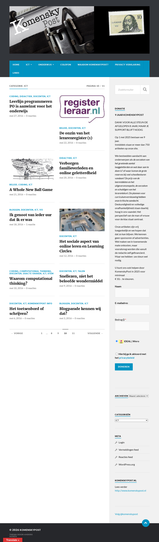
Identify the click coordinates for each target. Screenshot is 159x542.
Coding (13, 96)
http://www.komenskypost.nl (130, 490)
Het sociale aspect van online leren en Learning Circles (80, 254)
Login (122, 442)
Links (16, 73)
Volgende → (95, 349)
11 (73, 349)
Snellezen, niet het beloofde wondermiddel (77, 290)
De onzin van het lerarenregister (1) (77, 136)
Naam (118, 286)
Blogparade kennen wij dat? (78, 326)
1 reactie (30, 232)
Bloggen (14, 216)
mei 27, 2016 (16, 122)
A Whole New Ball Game (26, 193)
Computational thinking (35, 279)
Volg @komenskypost (126, 513)
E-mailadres (121, 302)
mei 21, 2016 (16, 201)
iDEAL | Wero (127, 341)
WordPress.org (127, 464)
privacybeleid (126, 357)
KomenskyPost (32, 529)
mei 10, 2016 (16, 302)
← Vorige (17, 349)
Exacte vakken (32, 281)
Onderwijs (45, 64)
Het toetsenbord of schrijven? (27, 326)
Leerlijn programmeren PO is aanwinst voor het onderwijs (29, 109)
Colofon (65, 64)
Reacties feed (126, 456)
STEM (51, 281)
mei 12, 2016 (66, 264)
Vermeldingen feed (129, 449)
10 (65, 349)
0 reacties (31, 122)
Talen (81, 279)
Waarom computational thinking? (23, 292)
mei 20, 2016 (66, 180)
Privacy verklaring (127, 64)
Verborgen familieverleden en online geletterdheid (79, 170)
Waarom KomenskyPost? (93, 64)
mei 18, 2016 (16, 232)
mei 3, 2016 (65, 334)
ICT (28, 64)
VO (41, 216)
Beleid (63, 128)
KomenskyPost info (40, 318)
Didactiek (26, 96)
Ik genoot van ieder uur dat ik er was (28, 224)
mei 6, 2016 (15, 334)
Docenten (39, 96)
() (124, 319)
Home (16, 64)
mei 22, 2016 (66, 143)
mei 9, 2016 (65, 300)
